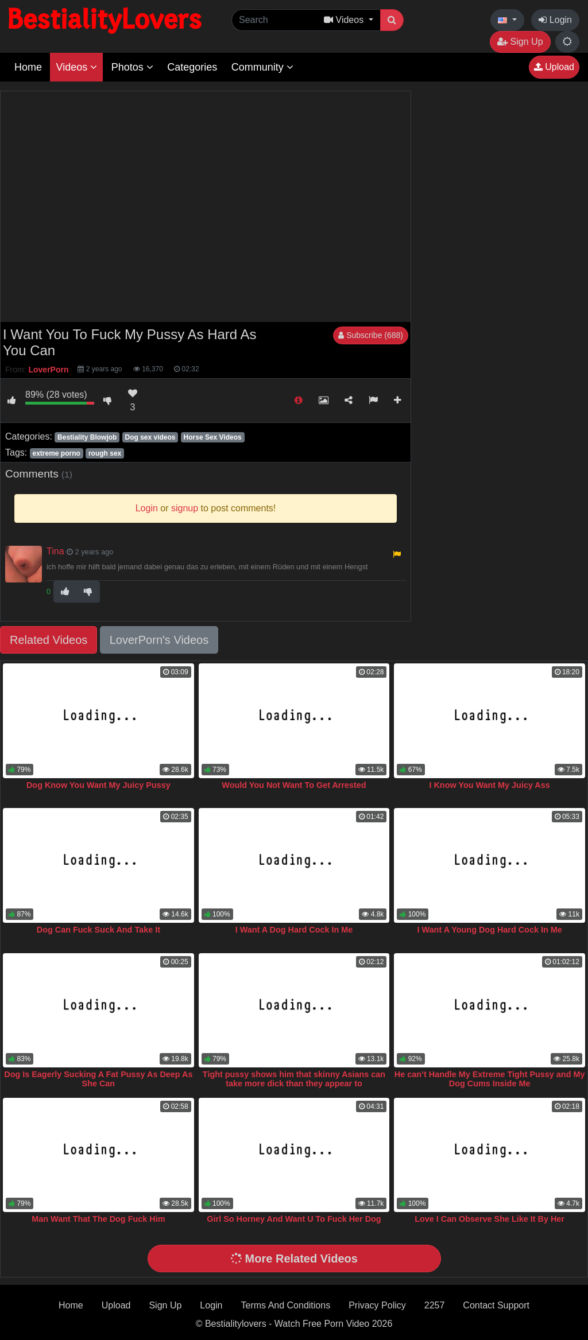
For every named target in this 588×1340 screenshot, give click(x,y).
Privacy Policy (377, 1305)
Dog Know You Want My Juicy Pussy (98, 785)
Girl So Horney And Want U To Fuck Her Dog (294, 1219)
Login (555, 20)
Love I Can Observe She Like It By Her (489, 1219)
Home (28, 67)
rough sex (104, 453)
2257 (434, 1305)
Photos (132, 67)
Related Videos (48, 640)
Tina (55, 551)
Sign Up (520, 41)
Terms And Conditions (286, 1305)
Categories (192, 67)
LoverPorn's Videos (159, 640)
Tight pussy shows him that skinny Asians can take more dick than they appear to (294, 1079)
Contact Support (496, 1305)
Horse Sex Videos (213, 437)
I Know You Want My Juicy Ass (489, 785)
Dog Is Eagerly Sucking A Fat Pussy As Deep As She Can (98, 1079)
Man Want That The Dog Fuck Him (98, 1219)
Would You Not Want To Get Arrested (294, 785)
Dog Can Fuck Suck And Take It (98, 929)
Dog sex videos (150, 437)
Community (262, 67)
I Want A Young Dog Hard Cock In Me (489, 929)
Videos (76, 67)
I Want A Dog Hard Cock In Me (294, 929)
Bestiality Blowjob (87, 437)
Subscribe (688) (370, 335)
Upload (554, 67)
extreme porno (56, 453)
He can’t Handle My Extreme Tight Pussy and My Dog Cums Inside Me (489, 1079)
